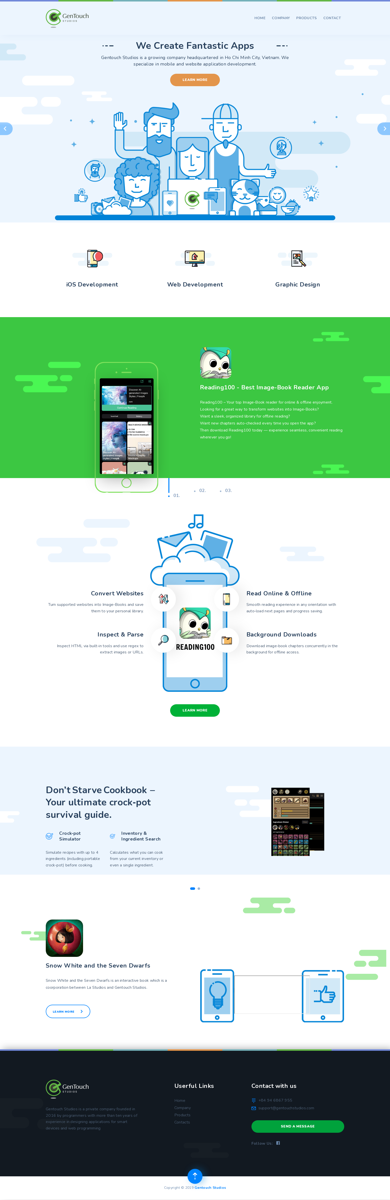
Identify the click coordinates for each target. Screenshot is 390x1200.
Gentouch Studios (210, 1187)
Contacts (182, 1122)
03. (226, 491)
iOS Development (92, 284)
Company (281, 18)
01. (174, 495)
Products (306, 18)
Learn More (195, 79)
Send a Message (298, 1126)
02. (200, 491)
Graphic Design (297, 284)
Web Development (195, 284)
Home (259, 18)
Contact (332, 18)
